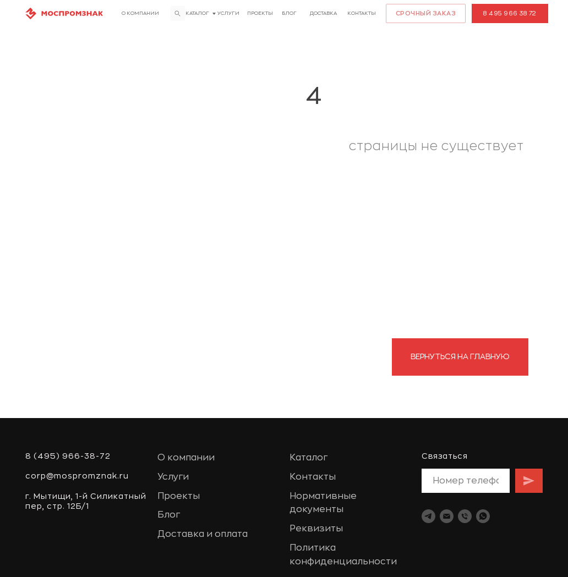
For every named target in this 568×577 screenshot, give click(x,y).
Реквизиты (316, 528)
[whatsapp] (483, 516)
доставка (323, 13)
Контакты (361, 13)
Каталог (197, 13)
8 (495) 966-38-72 (68, 456)
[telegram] (428, 516)
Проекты (260, 13)
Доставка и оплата (202, 534)
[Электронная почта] (447, 516)
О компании (140, 13)
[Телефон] (465, 516)
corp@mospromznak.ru (77, 476)
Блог (289, 13)
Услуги (228, 13)
